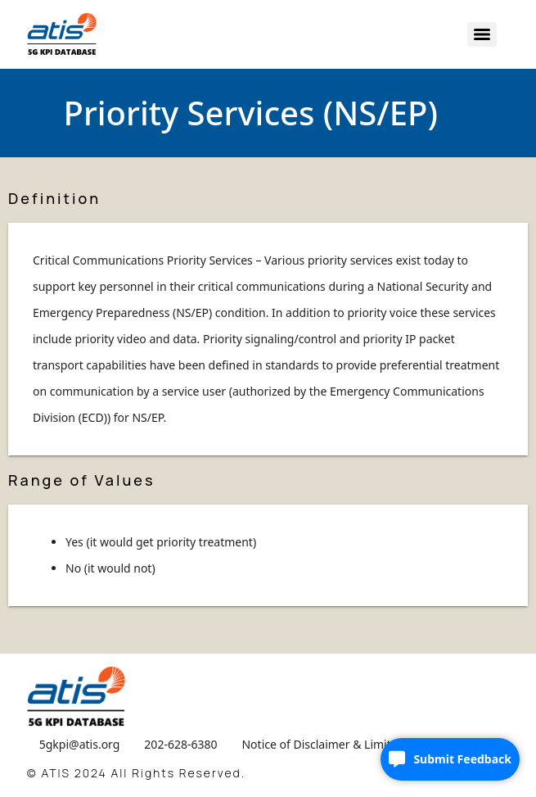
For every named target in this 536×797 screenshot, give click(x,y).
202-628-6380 (180, 744)
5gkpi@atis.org (79, 744)
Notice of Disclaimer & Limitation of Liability (358, 744)
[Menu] (482, 34)
